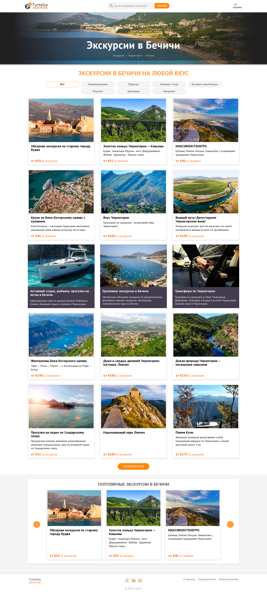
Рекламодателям (228, 579)
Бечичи (150, 55)
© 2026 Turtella (133, 588)
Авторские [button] (169, 91)
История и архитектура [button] (205, 84)
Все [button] (62, 84)
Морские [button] (98, 91)
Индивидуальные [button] (98, 84)
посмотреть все (133, 466)
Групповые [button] (134, 91)
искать (162, 5)
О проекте (189, 579)
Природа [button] (133, 84)
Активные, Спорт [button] (169, 84)
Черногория (135, 55)
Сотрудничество (207, 579)
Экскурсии (118, 55)
